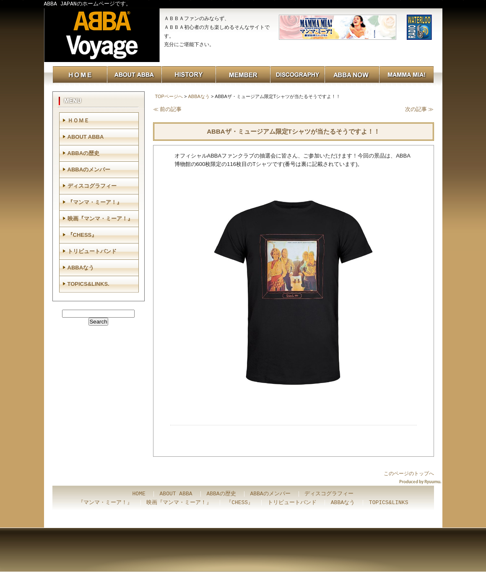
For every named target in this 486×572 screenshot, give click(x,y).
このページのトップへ (409, 473)
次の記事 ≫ (419, 109)
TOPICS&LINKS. (88, 284)
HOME (139, 494)
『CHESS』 (82, 235)
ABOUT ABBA (86, 137)
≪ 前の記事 (167, 109)
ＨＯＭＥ (78, 120)
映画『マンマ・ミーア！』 (100, 218)
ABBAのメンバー (89, 169)
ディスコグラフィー (92, 186)
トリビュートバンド (92, 251)
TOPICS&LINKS (388, 503)
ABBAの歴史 (84, 153)
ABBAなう (198, 96)
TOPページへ (169, 96)
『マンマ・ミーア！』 (95, 202)
